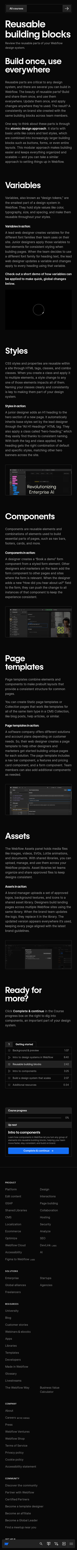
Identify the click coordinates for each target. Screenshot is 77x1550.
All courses (16, 8)
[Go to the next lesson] (67, 8)
